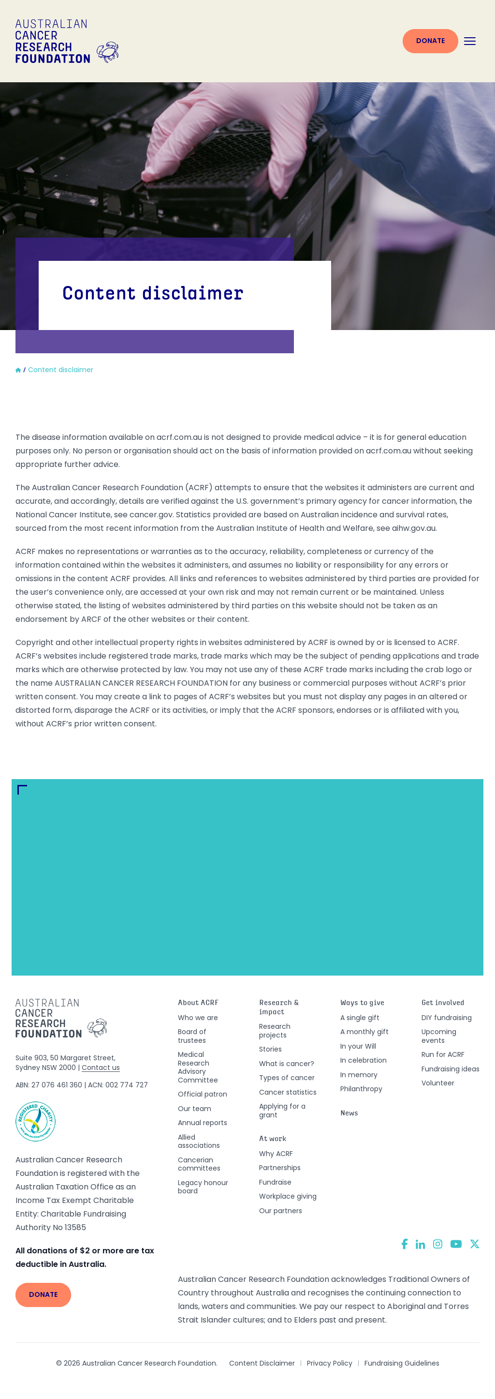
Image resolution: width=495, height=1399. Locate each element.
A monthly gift (364, 1032)
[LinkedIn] (420, 1244)
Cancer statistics (288, 1092)
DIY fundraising (447, 1018)
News (349, 1114)
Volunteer (438, 1083)
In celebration (363, 1060)
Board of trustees (192, 1036)
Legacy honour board (203, 1187)
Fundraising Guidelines (401, 1363)
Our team (194, 1108)
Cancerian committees (199, 1164)
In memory (359, 1075)
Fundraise (275, 1182)
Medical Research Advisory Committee (198, 1067)
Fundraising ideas (451, 1069)
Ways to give (362, 1003)
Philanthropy (361, 1089)
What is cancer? (286, 1063)
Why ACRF (276, 1153)
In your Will (358, 1046)
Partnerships (280, 1168)
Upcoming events (439, 1036)
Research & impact (279, 1008)
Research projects (275, 1031)
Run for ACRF (443, 1054)
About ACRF (198, 1003)
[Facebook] (404, 1243)
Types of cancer (287, 1078)
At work (273, 1139)
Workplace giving (288, 1196)
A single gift (359, 1018)
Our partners (280, 1211)
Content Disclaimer (262, 1363)
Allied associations (199, 1141)
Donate (430, 40)
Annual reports (202, 1123)
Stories (270, 1049)
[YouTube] (456, 1244)
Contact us (101, 1067)
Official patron (202, 1094)
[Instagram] (437, 1244)
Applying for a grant (282, 1110)
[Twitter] (475, 1244)
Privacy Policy (329, 1363)
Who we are (198, 1018)
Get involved (443, 1003)
